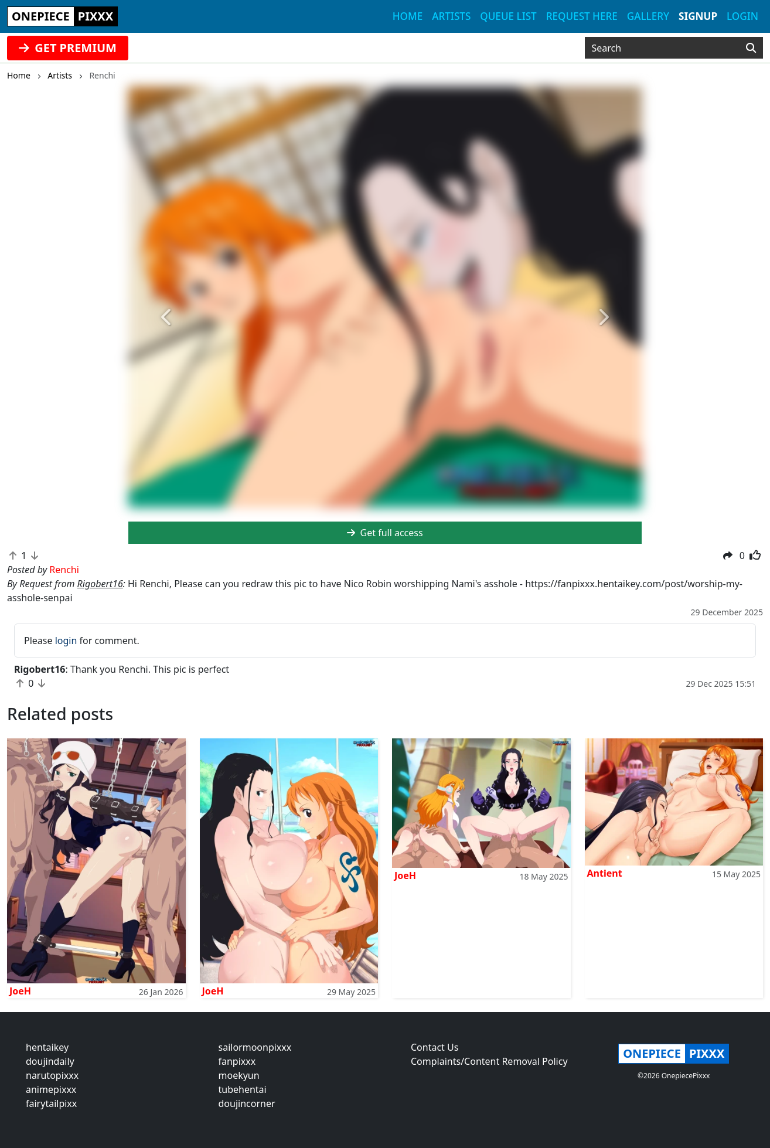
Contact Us (434, 1047)
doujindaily (50, 1061)
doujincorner (247, 1103)
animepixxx (51, 1089)
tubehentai (243, 1089)
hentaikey (47, 1047)
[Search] (751, 48)
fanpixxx (237, 1061)
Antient (604, 873)
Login (742, 16)
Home (408, 16)
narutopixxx (52, 1075)
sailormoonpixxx (255, 1047)
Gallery (648, 16)
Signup (698, 16)
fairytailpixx (51, 1103)
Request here (582, 16)
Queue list (508, 16)
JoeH (20, 991)
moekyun (239, 1075)
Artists (451, 16)
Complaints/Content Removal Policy (489, 1061)
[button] (166, 318)
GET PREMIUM (68, 48)
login (66, 640)
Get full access (385, 532)
